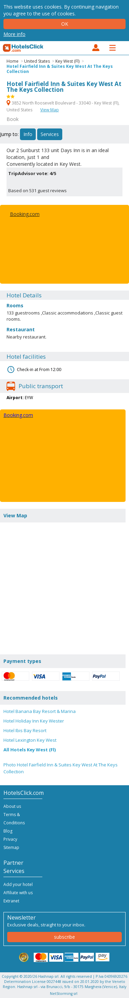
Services (50, 134)
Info (27, 134)
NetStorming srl (63, 993)
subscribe (64, 937)
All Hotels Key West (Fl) (29, 750)
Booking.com (25, 214)
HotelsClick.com (23, 48)
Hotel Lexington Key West (29, 740)
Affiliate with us (18, 893)
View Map (49, 110)
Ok (64, 24)
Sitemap (11, 847)
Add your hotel (18, 884)
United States (37, 61)
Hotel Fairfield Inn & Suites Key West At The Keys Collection (60, 68)
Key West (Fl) (67, 61)
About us (12, 806)
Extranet (11, 901)
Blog (7, 831)
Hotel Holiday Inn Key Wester (33, 721)
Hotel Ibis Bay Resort (24, 730)
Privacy (10, 839)
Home (13, 61)
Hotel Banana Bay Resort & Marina (39, 711)
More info (14, 34)
